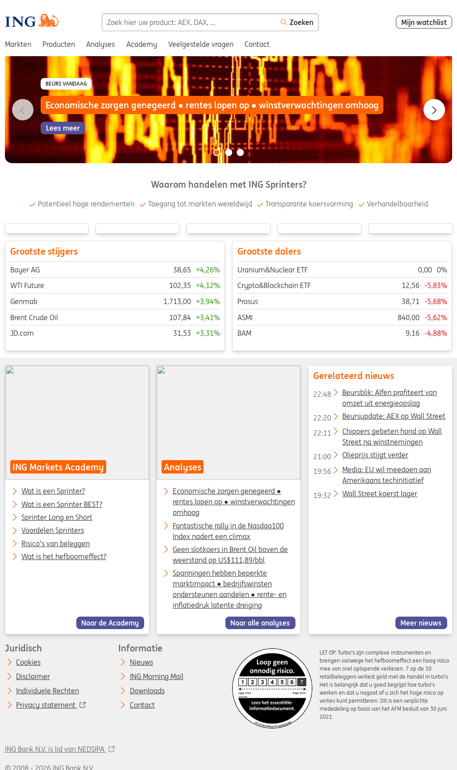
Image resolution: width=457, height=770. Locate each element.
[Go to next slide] (434, 109)
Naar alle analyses (260, 622)
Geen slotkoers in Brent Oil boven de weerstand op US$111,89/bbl (230, 554)
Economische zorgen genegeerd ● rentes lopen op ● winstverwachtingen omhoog (234, 502)
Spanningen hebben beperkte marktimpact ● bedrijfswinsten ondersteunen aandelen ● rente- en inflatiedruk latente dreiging (230, 589)
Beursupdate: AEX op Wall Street (379, 418)
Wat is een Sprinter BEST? (61, 505)
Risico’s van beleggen (55, 544)
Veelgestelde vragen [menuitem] (200, 44)
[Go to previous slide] (22, 109)
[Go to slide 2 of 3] (228, 152)
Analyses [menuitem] (100, 44)
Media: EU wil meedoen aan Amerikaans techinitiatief (372, 471)
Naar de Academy (110, 622)
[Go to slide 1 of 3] (216, 152)
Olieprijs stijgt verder (360, 456)
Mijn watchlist (424, 22)
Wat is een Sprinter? (53, 492)
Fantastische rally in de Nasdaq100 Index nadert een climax (228, 531)
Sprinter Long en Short (56, 518)
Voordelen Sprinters (52, 531)
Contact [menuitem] (257, 44)
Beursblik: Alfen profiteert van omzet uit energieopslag (374, 394)
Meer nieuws (421, 622)
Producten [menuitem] (58, 44)
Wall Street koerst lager (365, 495)
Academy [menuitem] (141, 44)
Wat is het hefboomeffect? (63, 557)
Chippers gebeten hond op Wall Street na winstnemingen (377, 432)
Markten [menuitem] (18, 44)
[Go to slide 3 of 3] (240, 152)
